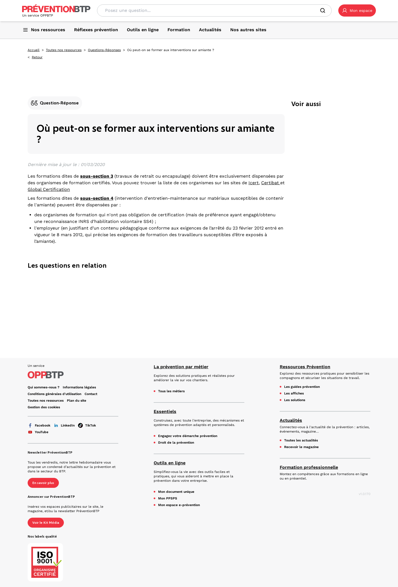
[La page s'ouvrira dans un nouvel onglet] (357, 10)
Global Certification (49, 189)
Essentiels (165, 411)
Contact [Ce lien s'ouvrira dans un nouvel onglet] (91, 394)
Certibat (270, 182)
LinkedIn (64, 425)
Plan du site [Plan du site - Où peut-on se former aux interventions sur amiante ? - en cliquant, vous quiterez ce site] (76, 400)
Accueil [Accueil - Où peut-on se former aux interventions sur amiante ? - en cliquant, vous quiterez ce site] (34, 50)
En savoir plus (43, 482)
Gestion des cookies (44, 407)
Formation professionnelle (309, 467)
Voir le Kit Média (45, 522)
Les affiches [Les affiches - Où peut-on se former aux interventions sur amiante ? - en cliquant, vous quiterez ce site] (294, 393)
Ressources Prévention (305, 366)
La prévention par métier (181, 366)
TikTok (87, 425)
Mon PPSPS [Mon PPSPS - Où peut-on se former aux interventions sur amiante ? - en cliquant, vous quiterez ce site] (167, 498)
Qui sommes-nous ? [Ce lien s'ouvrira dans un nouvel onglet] (43, 387)
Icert (253, 182)
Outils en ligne (169, 462)
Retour (37, 57)
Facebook (39, 425)
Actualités (291, 420)
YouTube (38, 432)
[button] (357, 10)
